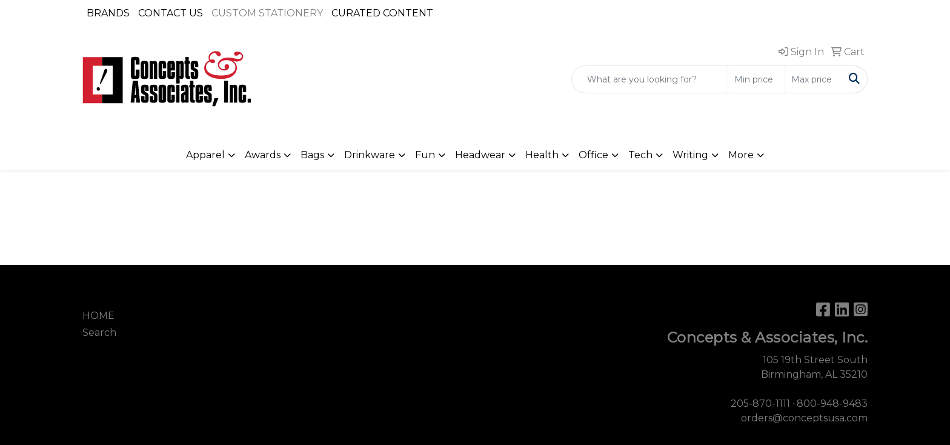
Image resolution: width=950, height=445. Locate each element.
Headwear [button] (480, 155)
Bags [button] (312, 155)
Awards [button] (263, 155)
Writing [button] (690, 155)
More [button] (741, 155)
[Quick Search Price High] (813, 79)
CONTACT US (170, 13)
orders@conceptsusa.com (804, 418)
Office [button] (593, 155)
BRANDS (108, 13)
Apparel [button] (205, 155)
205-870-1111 (760, 403)
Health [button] (542, 155)
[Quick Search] (649, 79)
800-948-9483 (832, 403)
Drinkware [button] (369, 155)
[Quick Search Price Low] (756, 79)
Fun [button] (425, 155)
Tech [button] (640, 155)
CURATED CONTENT (382, 13)
